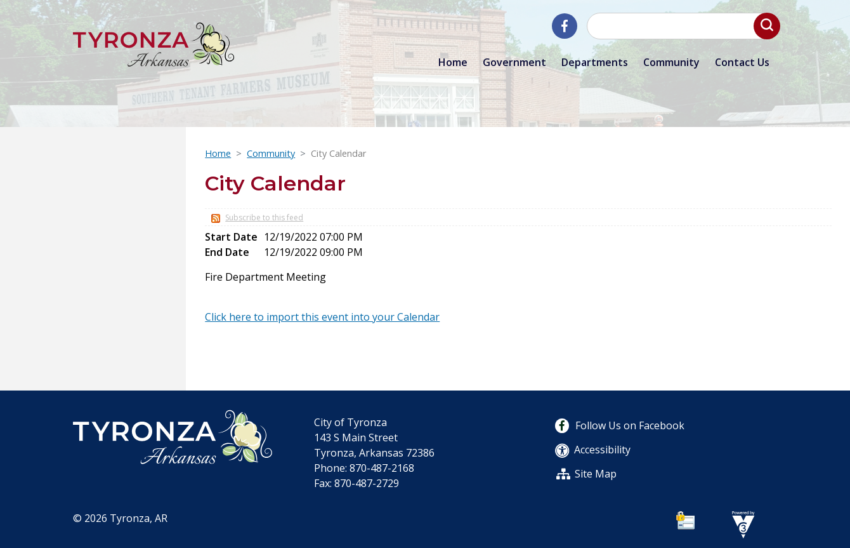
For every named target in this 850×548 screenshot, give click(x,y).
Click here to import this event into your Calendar (322, 317)
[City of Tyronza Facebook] (564, 26)
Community (271, 153)
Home (453, 62)
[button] (767, 26)
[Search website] (682, 26)
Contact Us (742, 62)
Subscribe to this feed (264, 217)
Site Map (596, 474)
